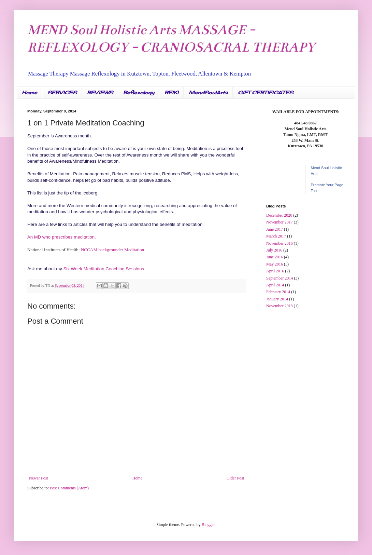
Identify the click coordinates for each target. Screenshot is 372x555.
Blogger (208, 524)
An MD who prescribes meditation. (61, 237)
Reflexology (138, 92)
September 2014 (279, 278)
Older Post (235, 478)
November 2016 (279, 243)
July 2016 (274, 250)
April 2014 (275, 285)
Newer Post (38, 478)
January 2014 (277, 299)
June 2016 (274, 257)
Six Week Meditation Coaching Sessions (103, 268)
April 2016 (275, 271)
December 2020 (279, 215)
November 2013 (279, 305)
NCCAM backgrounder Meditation (112, 249)
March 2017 (276, 236)
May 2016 (274, 264)
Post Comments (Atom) (69, 488)
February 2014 (278, 291)
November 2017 (279, 222)
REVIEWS (100, 92)
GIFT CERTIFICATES (265, 92)
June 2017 (274, 229)
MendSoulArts (208, 92)
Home (29, 92)
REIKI (171, 92)
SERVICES (62, 92)
